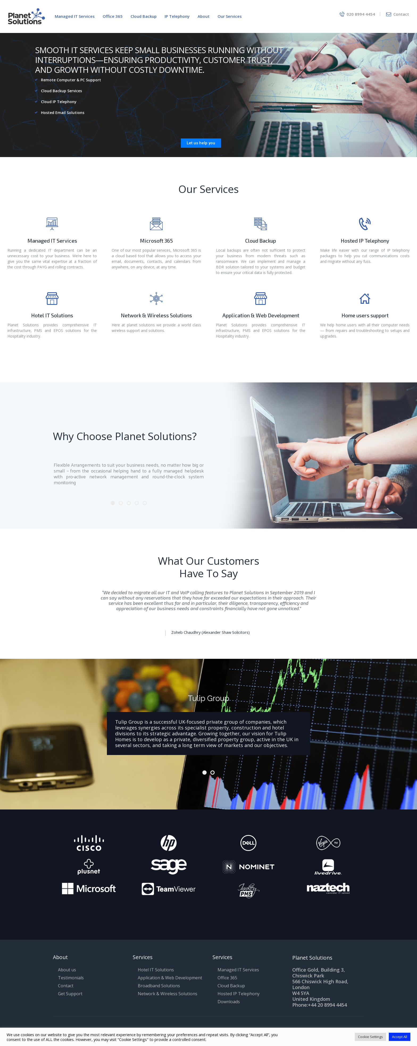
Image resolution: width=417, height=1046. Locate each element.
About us (67, 970)
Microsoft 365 (156, 241)
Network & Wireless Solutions (156, 315)
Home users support (365, 315)
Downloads (229, 1002)
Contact (65, 986)
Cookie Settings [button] (370, 1036)
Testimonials (71, 978)
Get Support (70, 994)
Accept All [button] (399, 1036)
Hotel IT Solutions (52, 315)
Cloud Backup (260, 241)
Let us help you (201, 143)
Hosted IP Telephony (365, 241)
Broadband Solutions (159, 986)
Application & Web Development (260, 315)
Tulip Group (208, 698)
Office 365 (227, 978)
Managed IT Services (52, 241)
